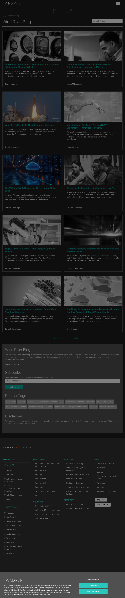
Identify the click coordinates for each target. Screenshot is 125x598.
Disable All (93, 589)
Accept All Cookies (93, 595)
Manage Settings (93, 583)
